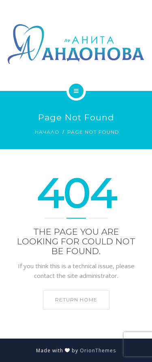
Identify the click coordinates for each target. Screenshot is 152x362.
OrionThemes (98, 350)
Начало (47, 132)
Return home (76, 300)
